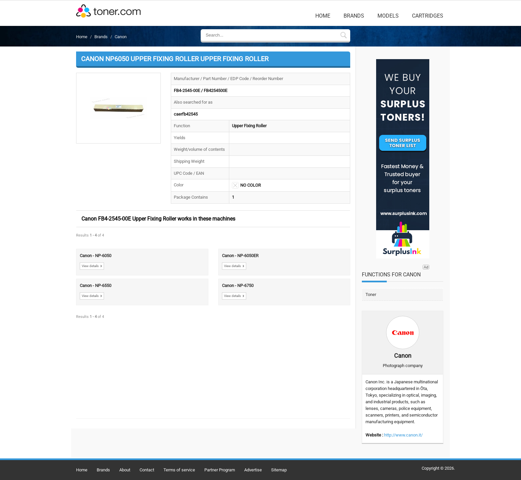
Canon (121, 36)
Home (322, 16)
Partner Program (219, 469)
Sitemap (279, 469)
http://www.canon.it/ (403, 434)
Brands (354, 16)
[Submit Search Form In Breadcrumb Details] (343, 36)
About (124, 469)
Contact (147, 469)
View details (90, 266)
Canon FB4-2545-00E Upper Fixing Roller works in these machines (158, 219)
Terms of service (179, 469)
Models (388, 16)
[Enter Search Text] (270, 35)
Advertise (253, 469)
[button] (118, 108)
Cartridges (427, 16)
